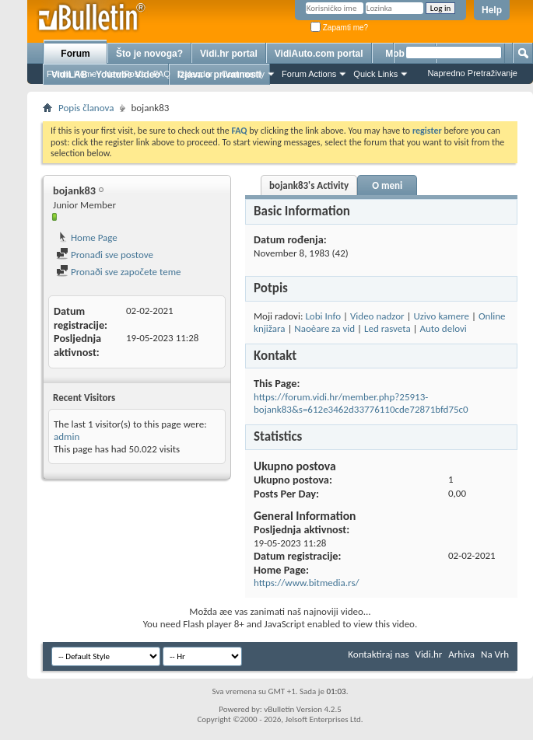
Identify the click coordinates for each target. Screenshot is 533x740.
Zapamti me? (339, 27)
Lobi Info (323, 316)
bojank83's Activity (309, 185)
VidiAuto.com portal (319, 53)
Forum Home (71, 74)
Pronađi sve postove (104, 254)
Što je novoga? (149, 53)
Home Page (86, 237)
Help (492, 10)
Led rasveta (387, 328)
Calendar (195, 74)
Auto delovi (442, 328)
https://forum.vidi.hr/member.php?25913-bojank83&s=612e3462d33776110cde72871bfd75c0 (361, 403)
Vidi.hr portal (229, 53)
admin (66, 436)
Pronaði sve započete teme (118, 272)
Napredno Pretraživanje (472, 73)
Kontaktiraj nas (378, 654)
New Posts (125, 74)
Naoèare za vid (324, 328)
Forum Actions (309, 74)
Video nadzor (377, 316)
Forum (75, 53)
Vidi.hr (429, 654)
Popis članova (86, 107)
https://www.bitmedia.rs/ (306, 582)
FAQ (161, 74)
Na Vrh (495, 654)
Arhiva (461, 654)
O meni (387, 185)
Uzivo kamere (441, 316)
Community (243, 74)
